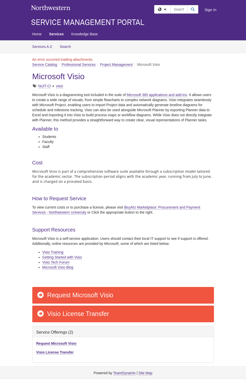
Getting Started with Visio (62, 257)
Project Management (116, 65)
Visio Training (53, 252)
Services (56, 34)
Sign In (210, 10)
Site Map (145, 373)
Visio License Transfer (73, 313)
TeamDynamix (124, 373)
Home (37, 34)
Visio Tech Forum (56, 262)
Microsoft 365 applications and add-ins (157, 95)
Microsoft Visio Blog (57, 267)
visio (59, 86)
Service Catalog (44, 65)
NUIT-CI (44, 86)
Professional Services (79, 65)
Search (67, 46)
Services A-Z (42, 47)
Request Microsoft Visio (75, 295)
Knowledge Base (84, 34)
